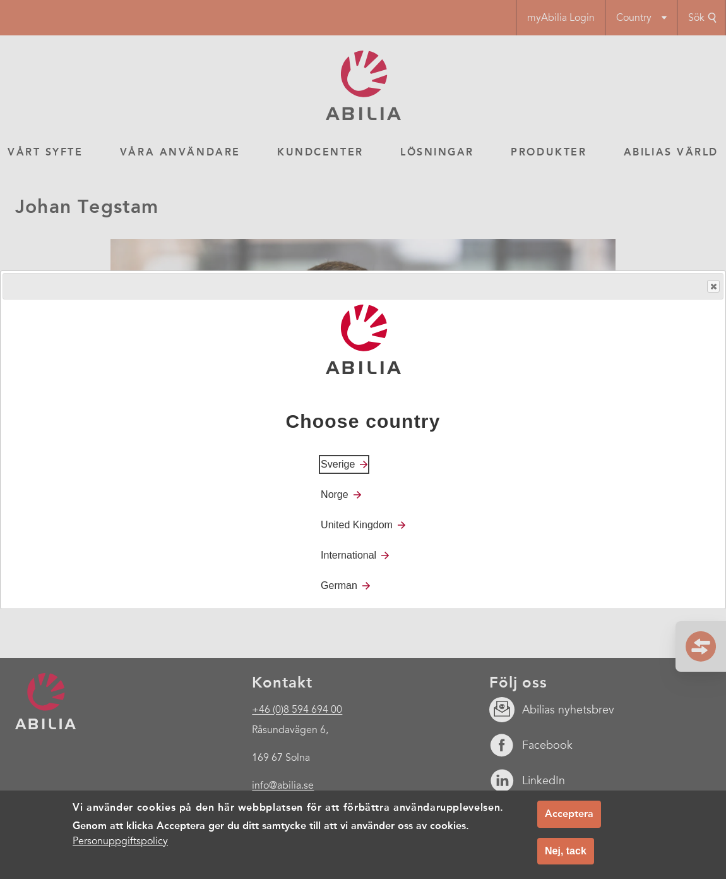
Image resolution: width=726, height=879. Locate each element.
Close (712, 286)
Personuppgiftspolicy (120, 841)
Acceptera (569, 814)
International (348, 555)
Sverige (338, 464)
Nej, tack (565, 851)
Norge (334, 494)
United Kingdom (357, 524)
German (339, 585)
